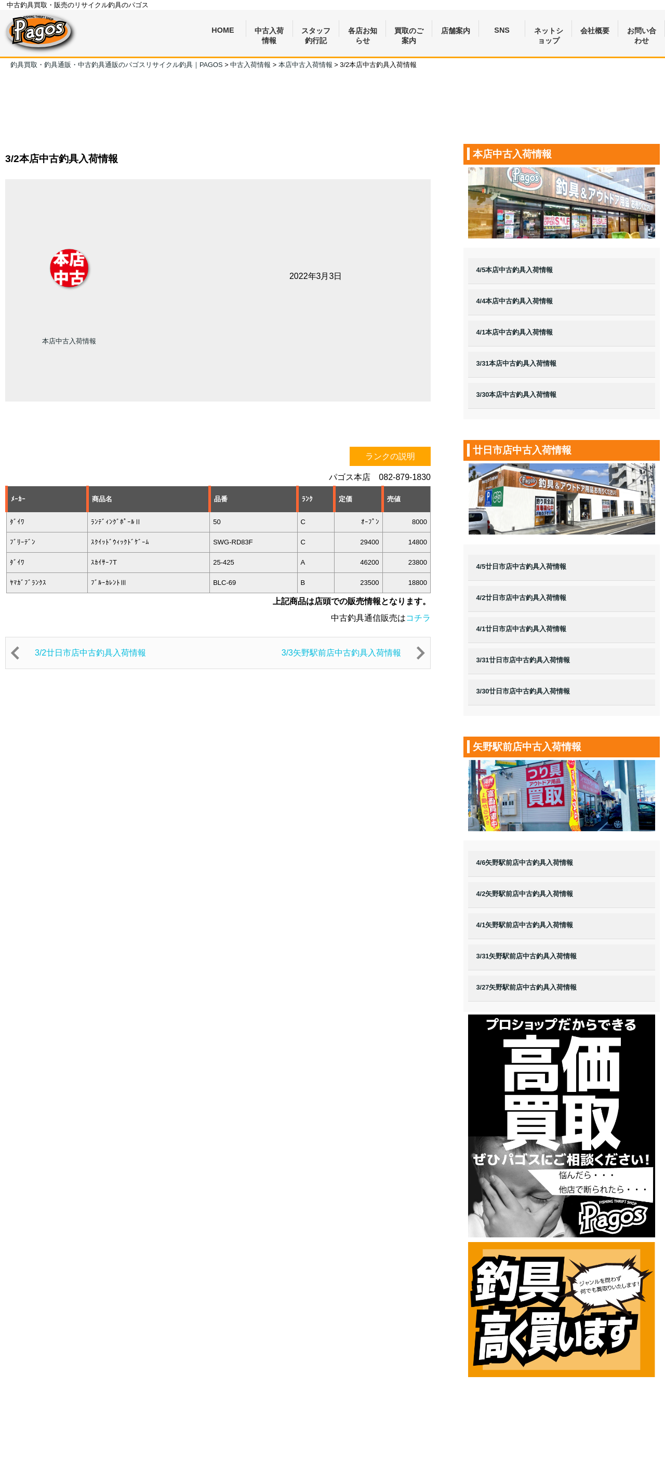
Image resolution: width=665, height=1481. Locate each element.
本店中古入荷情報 (69, 341)
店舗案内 (455, 30)
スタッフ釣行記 (315, 31)
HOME (222, 30)
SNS (502, 30)
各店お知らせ (362, 31)
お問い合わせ (641, 31)
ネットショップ (548, 31)
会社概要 (594, 30)
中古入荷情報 (269, 31)
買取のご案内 (408, 31)
